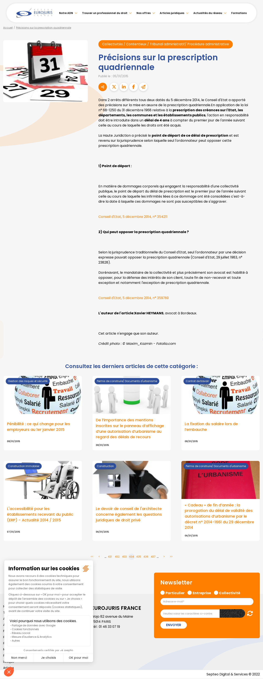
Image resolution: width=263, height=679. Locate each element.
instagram (254, 348)
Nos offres (143, 13)
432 (117, 557)
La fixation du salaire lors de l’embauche (211, 426)
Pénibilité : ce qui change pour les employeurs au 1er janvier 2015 (38, 426)
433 (124, 557)
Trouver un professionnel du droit (104, 13)
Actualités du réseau (207, 13)
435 (138, 557)
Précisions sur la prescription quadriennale (43, 27)
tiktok (254, 364)
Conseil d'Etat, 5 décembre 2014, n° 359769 (133, 298)
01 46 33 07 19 (110, 627)
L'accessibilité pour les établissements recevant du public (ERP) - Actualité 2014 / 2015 (40, 515)
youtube (254, 339)
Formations (239, 13)
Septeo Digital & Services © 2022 (233, 674)
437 (153, 557)
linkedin (254, 331)
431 (110, 557)
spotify (254, 356)
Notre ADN (66, 13)
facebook (254, 314)
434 (131, 557)
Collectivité (229, 593)
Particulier (175, 593)
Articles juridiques (172, 13)
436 (145, 557)
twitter (254, 322)
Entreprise (202, 593)
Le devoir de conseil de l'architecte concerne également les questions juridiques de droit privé (129, 515)
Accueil (8, 27)
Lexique (8, 662)
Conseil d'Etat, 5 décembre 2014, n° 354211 (133, 216)
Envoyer (173, 625)
